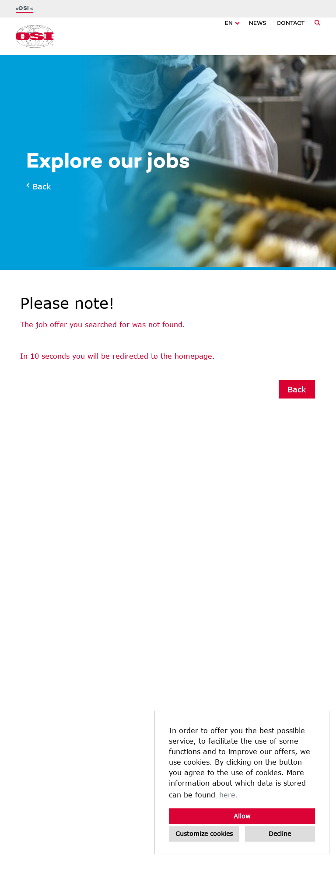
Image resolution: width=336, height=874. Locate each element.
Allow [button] (242, 816)
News (257, 24)
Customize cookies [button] (204, 833)
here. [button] (228, 794)
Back (39, 186)
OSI (24, 9)
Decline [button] (280, 833)
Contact (290, 24)
